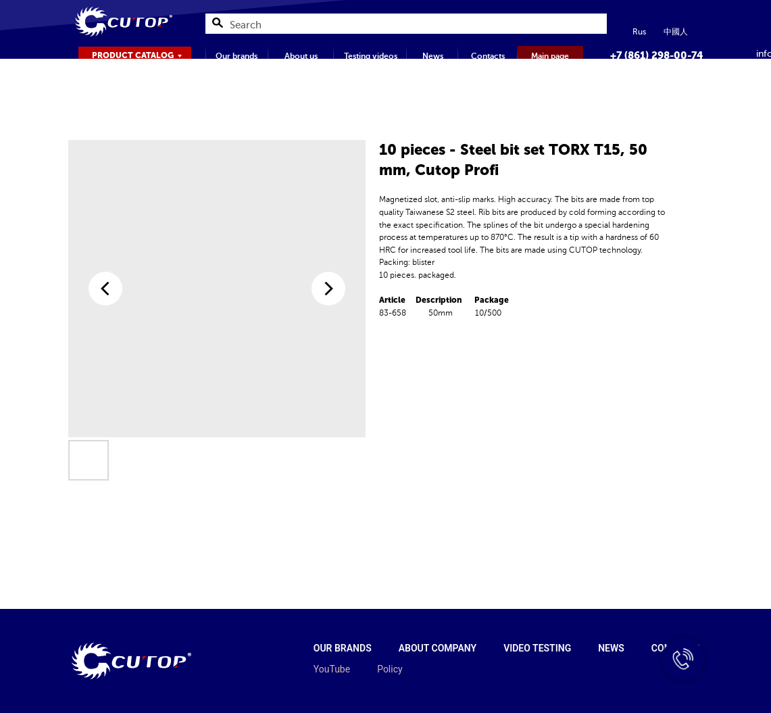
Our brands (236, 56)
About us (301, 56)
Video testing (537, 648)
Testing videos (370, 56)
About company (437, 648)
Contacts (488, 56)
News (432, 56)
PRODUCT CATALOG (133, 55)
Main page (550, 56)
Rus (639, 31)
